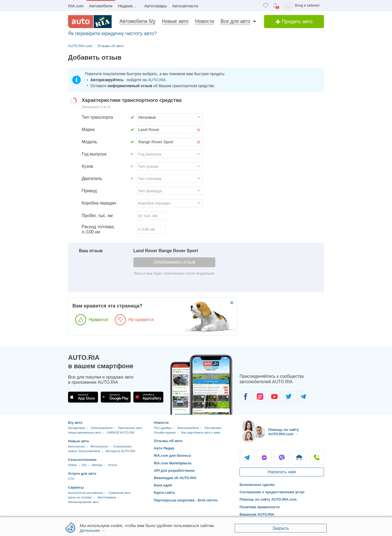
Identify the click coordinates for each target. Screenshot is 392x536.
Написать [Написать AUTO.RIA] (299, 457)
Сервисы (76, 487)
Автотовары (155, 6)
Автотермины (106, 497)
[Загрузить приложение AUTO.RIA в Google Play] (116, 397)
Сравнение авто (119, 492)
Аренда (97, 465)
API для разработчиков (174, 470)
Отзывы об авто (168, 441)
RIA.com (76, 6)
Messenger (264, 457)
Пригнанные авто (130, 428)
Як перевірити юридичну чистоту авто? (112, 33)
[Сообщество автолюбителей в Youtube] (274, 396)
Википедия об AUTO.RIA (175, 478)
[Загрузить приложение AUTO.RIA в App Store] (83, 397)
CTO (71, 478)
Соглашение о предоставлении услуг (272, 492)
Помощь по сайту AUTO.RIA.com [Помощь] (268, 499)
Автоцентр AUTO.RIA (120, 451)
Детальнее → (92, 530)
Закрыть (280, 528)
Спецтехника (122, 446)
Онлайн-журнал (165, 432)
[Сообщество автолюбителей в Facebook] (245, 396)
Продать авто (294, 21)
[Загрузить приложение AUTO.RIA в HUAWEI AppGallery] (148, 397)
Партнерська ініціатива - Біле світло (186, 500)
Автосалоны (76, 446)
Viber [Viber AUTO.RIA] (281, 457)
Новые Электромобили (84, 451)
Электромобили (102, 428)
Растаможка (212, 428)
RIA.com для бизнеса (172, 455)
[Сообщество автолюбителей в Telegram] (303, 396)
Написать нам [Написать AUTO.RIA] (282, 472)
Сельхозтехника (82, 460)
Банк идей (163, 485)
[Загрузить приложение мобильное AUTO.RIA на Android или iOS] (201, 385)
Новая (72, 465)
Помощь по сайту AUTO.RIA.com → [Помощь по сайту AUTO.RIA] (283, 432)
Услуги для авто (82, 473)
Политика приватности (260, 507)
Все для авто (235, 21)
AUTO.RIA (157, 80)
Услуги (112, 465)
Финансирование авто (83, 502)
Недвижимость (130, 6)
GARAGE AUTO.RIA (120, 432)
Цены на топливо (80, 497)
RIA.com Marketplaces (173, 463)
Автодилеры (76, 428)
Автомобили (100, 6)
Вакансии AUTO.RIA (257, 514)
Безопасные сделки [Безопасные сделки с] (257, 485)
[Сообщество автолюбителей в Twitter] (289, 396)
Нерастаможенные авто (84, 432)
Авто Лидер (164, 448)
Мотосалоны (99, 446)
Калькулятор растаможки (85, 492)
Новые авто (175, 21)
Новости (204, 21)
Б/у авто (75, 423)
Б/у (84, 465)
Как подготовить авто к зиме (200, 432)
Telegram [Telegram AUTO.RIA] (247, 457)
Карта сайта (164, 493)
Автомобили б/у (137, 21)
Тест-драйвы (162, 428)
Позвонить (316, 457)
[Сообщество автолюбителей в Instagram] (260, 396)
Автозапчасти (185, 6)
